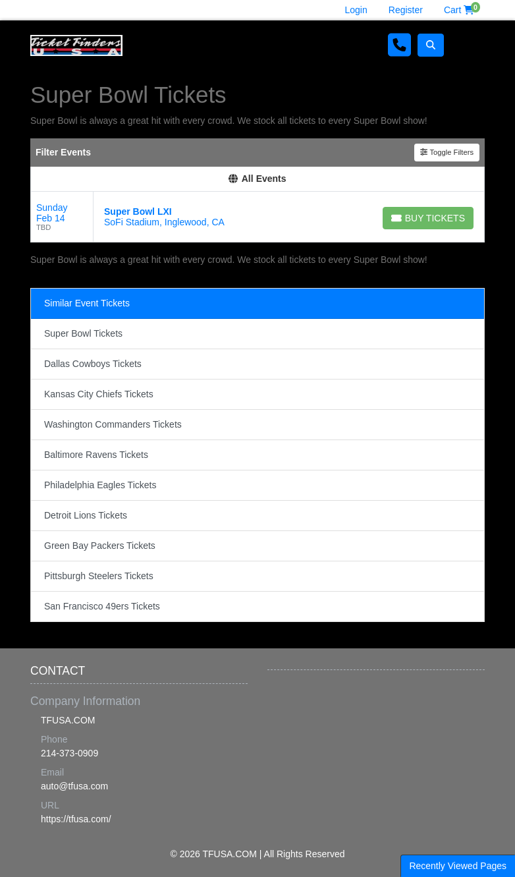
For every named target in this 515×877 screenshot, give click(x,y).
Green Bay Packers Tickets (99, 545)
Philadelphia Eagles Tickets (100, 485)
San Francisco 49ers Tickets (102, 606)
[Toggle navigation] (467, 45)
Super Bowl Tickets (83, 333)
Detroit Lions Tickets (85, 515)
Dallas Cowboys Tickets (93, 363)
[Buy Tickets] (428, 218)
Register (406, 10)
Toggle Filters (447, 152)
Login (356, 10)
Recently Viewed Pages (457, 866)
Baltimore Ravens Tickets (96, 454)
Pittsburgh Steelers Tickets (98, 576)
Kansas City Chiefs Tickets (98, 394)
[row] (257, 217)
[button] (431, 45)
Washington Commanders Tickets (113, 424)
